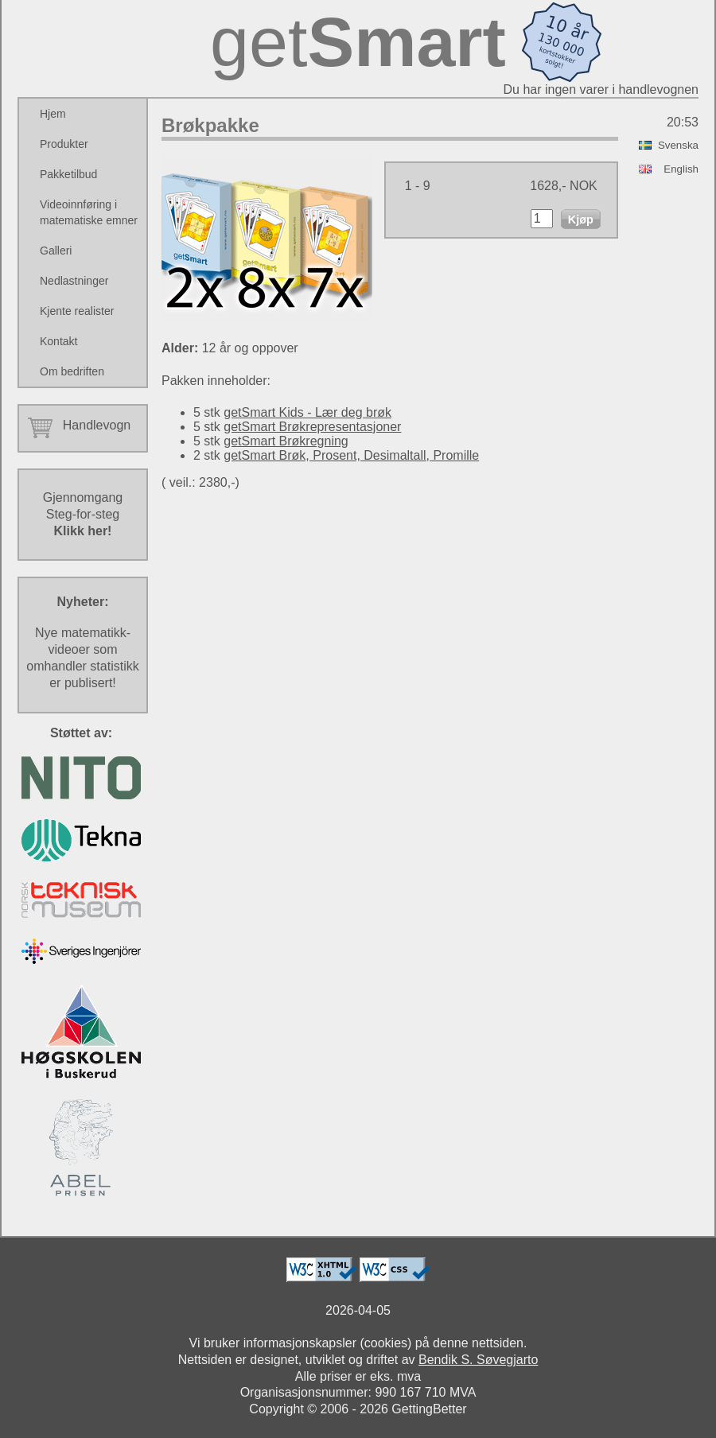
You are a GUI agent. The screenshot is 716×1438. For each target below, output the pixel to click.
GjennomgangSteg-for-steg (83, 514)
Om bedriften (72, 371)
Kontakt (58, 341)
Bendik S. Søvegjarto (478, 1359)
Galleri (56, 250)
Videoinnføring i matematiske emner (89, 212)
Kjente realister (77, 311)
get (358, 41)
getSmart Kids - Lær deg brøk (307, 412)
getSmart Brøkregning (286, 441)
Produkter (64, 144)
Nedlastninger (74, 280)
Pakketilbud (68, 174)
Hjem (53, 113)
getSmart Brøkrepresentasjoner (312, 426)
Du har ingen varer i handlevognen (601, 89)
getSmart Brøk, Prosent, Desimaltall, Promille (351, 455)
